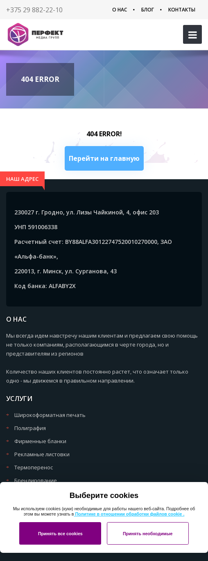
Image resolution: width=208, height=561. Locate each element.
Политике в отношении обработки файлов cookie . (129, 513)
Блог (147, 9)
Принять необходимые (148, 533)
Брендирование (35, 480)
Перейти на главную (104, 158)
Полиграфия (30, 428)
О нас (119, 9)
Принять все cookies (60, 533)
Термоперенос (33, 467)
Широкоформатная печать (50, 415)
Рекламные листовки (42, 454)
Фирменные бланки (40, 441)
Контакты (181, 9)
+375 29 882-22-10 (34, 9)
